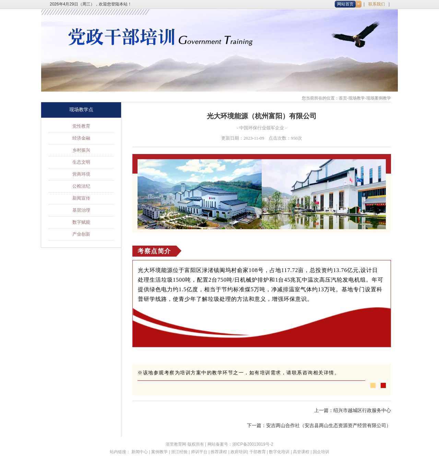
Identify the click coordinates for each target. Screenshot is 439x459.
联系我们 (376, 4)
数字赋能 (81, 222)
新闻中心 (139, 451)
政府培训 (238, 451)
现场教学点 (81, 109)
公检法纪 (81, 186)
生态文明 (81, 162)
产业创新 (81, 234)
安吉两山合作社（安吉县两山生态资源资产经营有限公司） (328, 425)
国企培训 (321, 451)
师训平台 (199, 451)
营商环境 (81, 174)
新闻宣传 (81, 198)
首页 (343, 98)
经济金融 (81, 138)
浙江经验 (179, 451)
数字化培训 (279, 451)
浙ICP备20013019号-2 (252, 444)
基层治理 (81, 210)
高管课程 (301, 451)
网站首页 (345, 4)
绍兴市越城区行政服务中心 (362, 410)
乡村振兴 (81, 150)
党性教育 (81, 126)
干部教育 (257, 451)
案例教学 (159, 451)
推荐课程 (219, 451)
